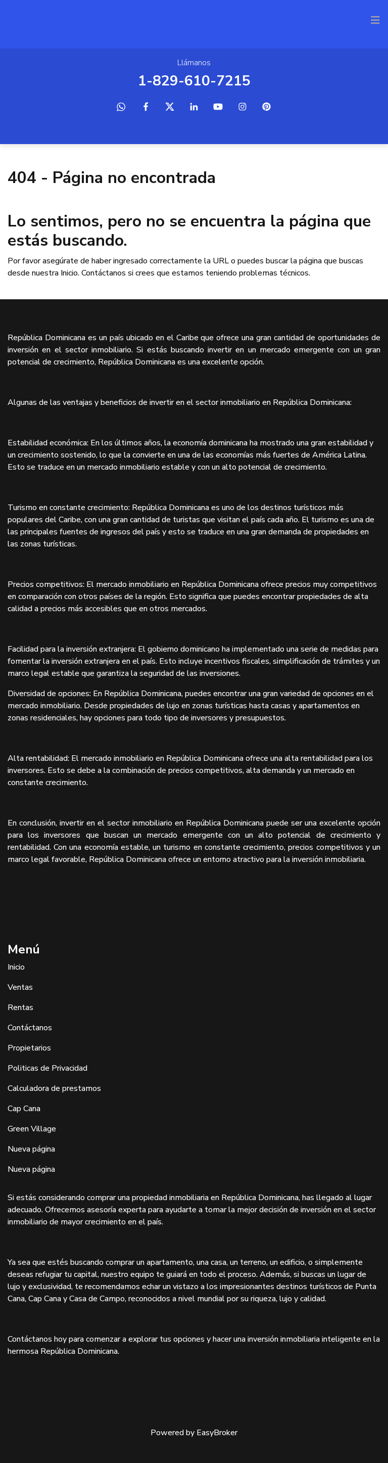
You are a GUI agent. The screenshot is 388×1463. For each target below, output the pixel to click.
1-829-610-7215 (194, 80)
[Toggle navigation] (375, 20)
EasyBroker (217, 1432)
